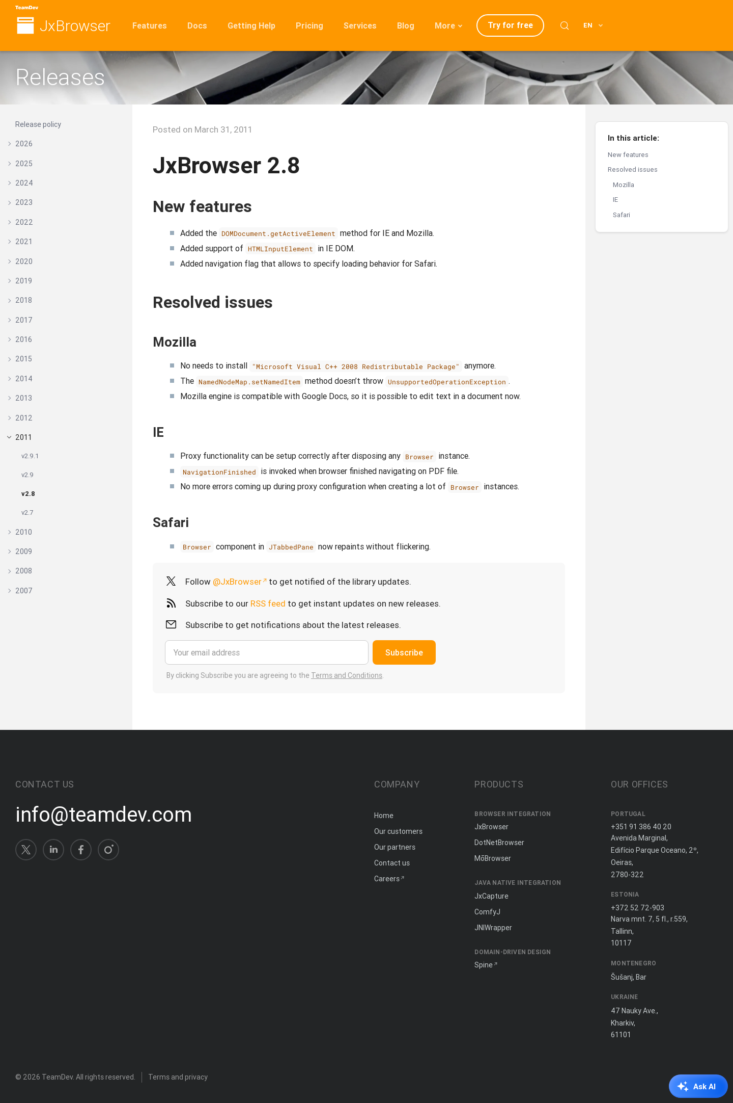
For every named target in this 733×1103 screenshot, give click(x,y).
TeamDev (57, 1077)
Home (383, 815)
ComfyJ (487, 911)
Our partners (394, 847)
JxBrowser (75, 26)
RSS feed (268, 603)
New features (628, 154)
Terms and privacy (178, 1077)
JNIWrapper (493, 927)
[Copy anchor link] (262, 206)
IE (615, 199)
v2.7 (27, 512)
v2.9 (27, 474)
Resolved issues (633, 169)
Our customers (398, 831)
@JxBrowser (237, 581)
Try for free (510, 25)
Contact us (392, 863)
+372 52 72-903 (637, 907)
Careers (387, 878)
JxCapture (491, 896)
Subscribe (404, 652)
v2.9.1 (30, 456)
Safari (621, 215)
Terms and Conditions (346, 675)
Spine (483, 964)
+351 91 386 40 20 (641, 826)
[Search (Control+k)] (564, 25)
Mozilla (623, 184)
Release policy (38, 124)
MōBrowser (492, 858)
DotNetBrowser (499, 842)
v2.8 (28, 493)
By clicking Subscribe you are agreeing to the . (275, 675)
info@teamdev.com (103, 814)
